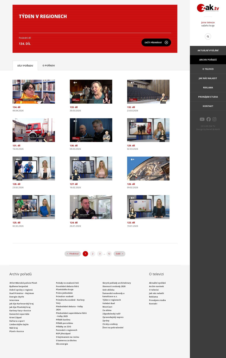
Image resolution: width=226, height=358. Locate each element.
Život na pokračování (112, 327)
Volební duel (108, 303)
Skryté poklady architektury (116, 283)
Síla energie (62, 344)
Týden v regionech (111, 300)
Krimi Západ (15, 317)
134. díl (25, 44)
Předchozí (74, 253)
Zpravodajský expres (113, 317)
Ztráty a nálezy (110, 324)
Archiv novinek (156, 286)
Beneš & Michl (213, 129)
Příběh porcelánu (64, 323)
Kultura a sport (17, 321)
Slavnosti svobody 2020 (113, 286)
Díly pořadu (25, 65)
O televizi (208, 69)
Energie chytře (16, 296)
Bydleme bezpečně (18, 286)
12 (109, 253)
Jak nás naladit (208, 78)
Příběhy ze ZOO (63, 326)
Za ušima (106, 310)
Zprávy (105, 320)
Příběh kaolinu (63, 319)
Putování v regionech (66, 330)
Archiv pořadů (208, 59)
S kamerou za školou (66, 340)
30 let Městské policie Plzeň (23, 283)
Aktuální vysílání (208, 50)
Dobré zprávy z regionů (21, 290)
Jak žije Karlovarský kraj (21, 303)
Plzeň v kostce (16, 331)
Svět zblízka (108, 290)
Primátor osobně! (64, 296)
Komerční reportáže (19, 314)
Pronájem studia (208, 96)
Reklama (208, 87)
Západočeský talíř (111, 313)
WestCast (107, 306)
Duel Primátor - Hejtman (21, 293)
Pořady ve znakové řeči (67, 283)
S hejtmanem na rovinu (67, 337)
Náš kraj (13, 328)
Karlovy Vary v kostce (20, 310)
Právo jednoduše (64, 293)
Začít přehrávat (153, 42)
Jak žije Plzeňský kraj (19, 307)
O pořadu (49, 65)
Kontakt (208, 106)
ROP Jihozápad (63, 333)
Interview (14, 300)
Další (118, 253)
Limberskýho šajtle (19, 324)
